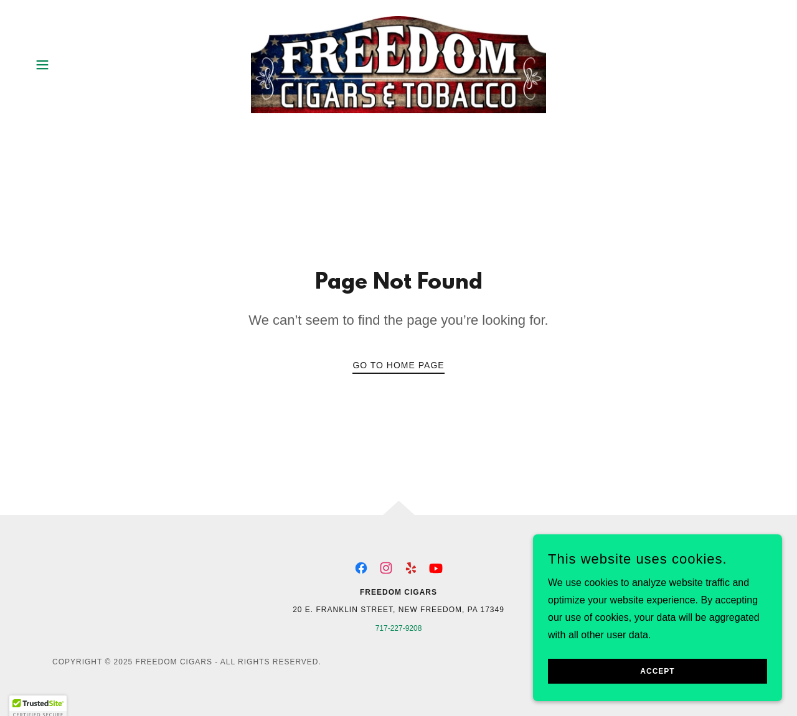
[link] (398, 63)
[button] (42, 64)
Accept (657, 688)
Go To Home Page (398, 365)
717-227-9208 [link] (398, 628)
